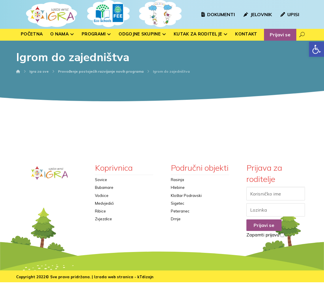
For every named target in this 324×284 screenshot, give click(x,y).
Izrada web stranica (113, 278)
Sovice (101, 180)
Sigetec (177, 208)
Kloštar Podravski (186, 199)
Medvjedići (104, 208)
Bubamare (104, 190)
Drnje (176, 227)
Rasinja (177, 180)
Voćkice (101, 199)
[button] (316, 49)
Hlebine (178, 190)
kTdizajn (145, 278)
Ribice (100, 217)
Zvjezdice (103, 227)
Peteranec (180, 217)
